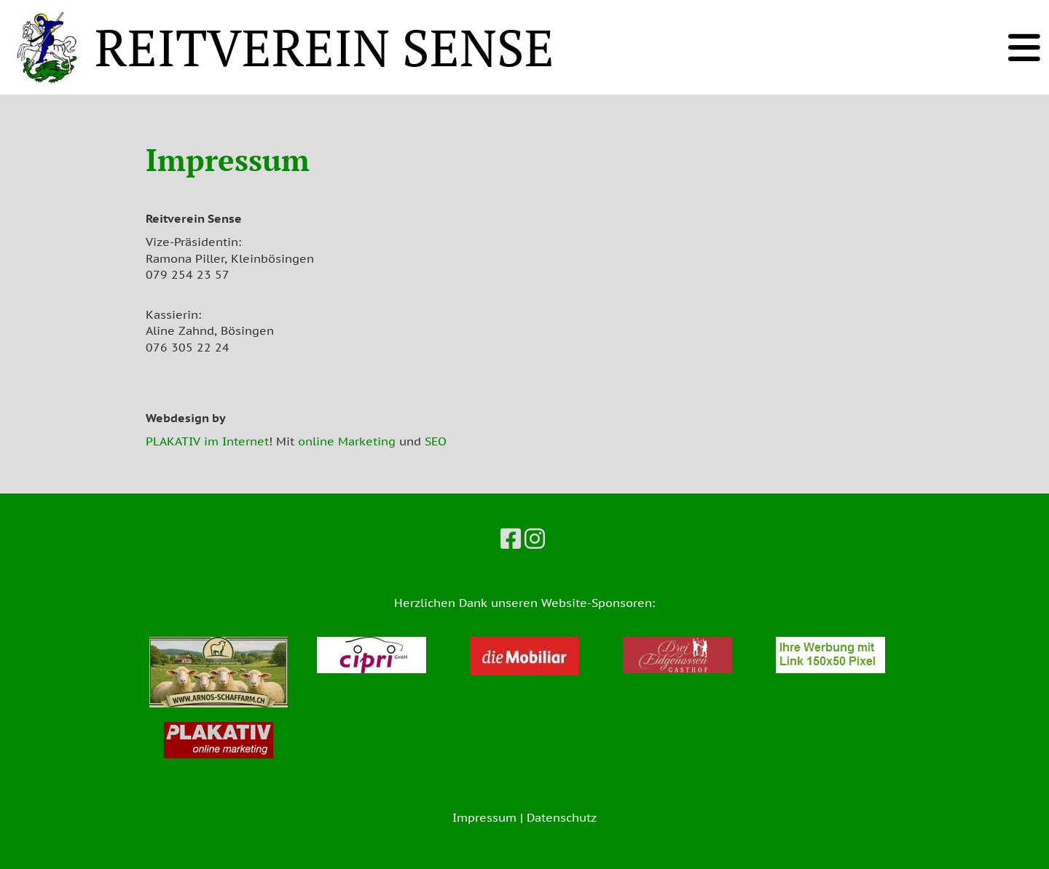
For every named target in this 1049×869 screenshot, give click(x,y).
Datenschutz (562, 817)
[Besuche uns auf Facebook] (510, 538)
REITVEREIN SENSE (324, 47)
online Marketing (347, 441)
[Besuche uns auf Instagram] (534, 538)
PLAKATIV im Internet (207, 441)
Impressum (484, 817)
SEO (436, 441)
